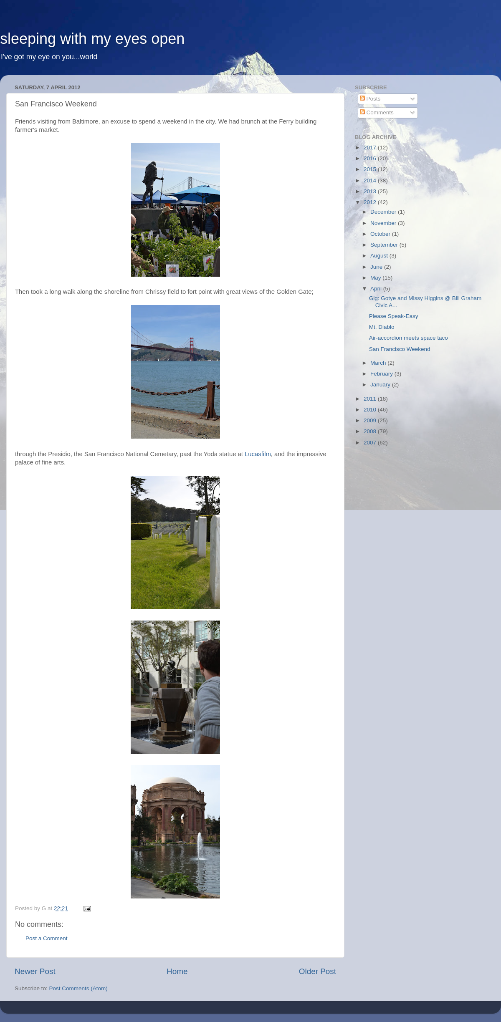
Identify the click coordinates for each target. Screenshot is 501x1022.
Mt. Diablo (382, 327)
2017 (371, 147)
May (376, 278)
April (376, 288)
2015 (371, 169)
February (382, 374)
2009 (371, 420)
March (378, 363)
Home (177, 971)
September (385, 245)
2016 (371, 158)
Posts (370, 99)
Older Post (317, 971)
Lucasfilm (258, 454)
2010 (371, 409)
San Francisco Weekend (399, 349)
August (380, 255)
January (381, 384)
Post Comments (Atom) (78, 988)
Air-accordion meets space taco (408, 338)
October (381, 234)
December (384, 212)
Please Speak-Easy (393, 316)
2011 (371, 399)
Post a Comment (46, 938)
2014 (371, 180)
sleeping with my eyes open (92, 38)
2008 (371, 431)
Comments (377, 112)
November (384, 223)
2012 (371, 202)
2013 (371, 191)
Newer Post (35, 971)
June (377, 267)
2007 (371, 442)
